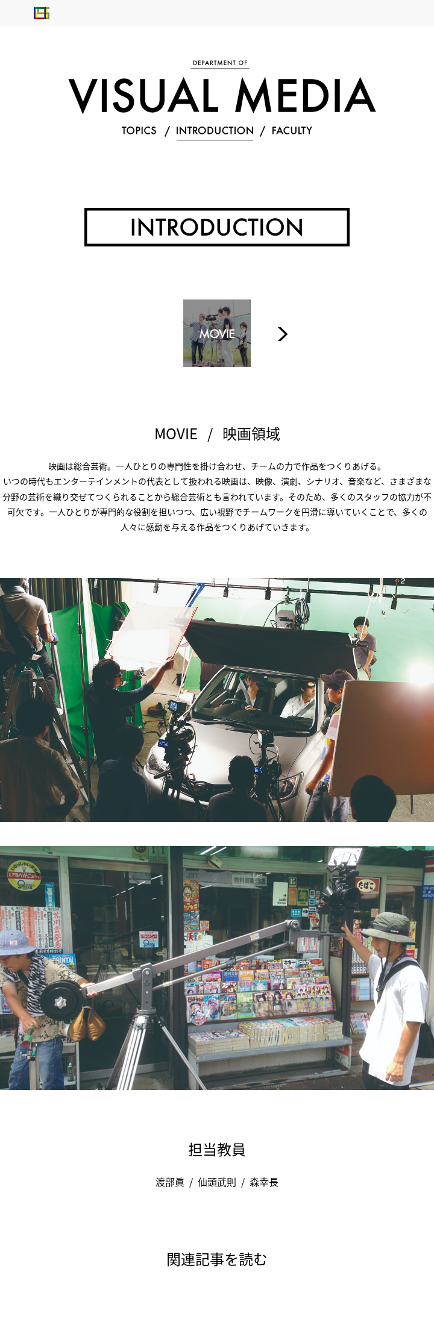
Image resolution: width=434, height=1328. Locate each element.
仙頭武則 (217, 1181)
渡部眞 (170, 1181)
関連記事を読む (217, 1259)
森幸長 (264, 1181)
